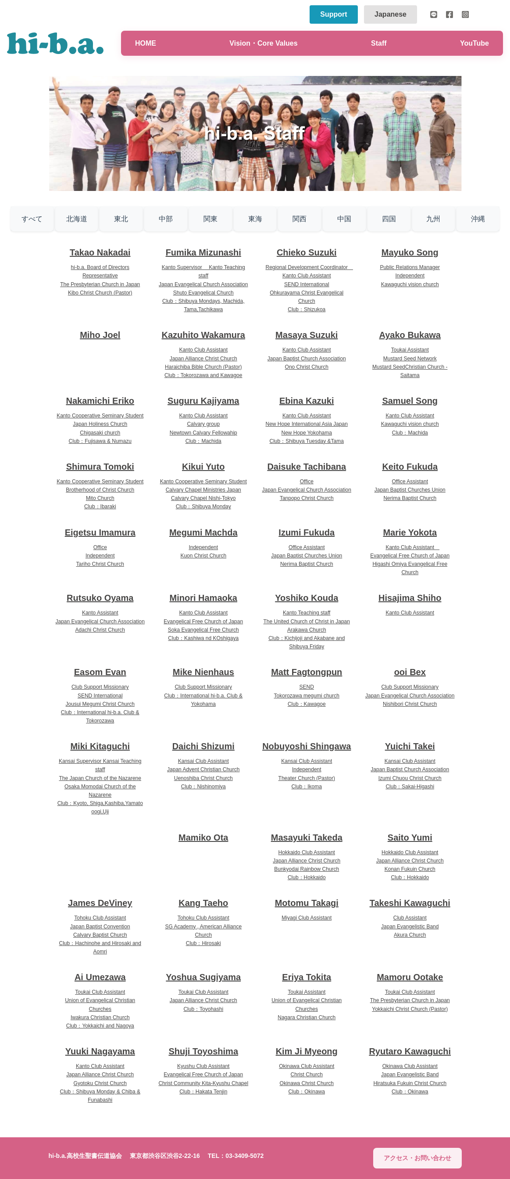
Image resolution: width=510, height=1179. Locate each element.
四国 (389, 219)
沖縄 (478, 219)
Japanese (390, 14)
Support (333, 14)
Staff (379, 43)
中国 (344, 219)
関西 (299, 219)
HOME (145, 43)
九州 (433, 219)
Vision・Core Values (263, 43)
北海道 (76, 219)
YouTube (474, 43)
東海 (255, 219)
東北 (121, 219)
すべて (32, 219)
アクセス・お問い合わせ (417, 1157)
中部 (166, 219)
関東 (210, 219)
